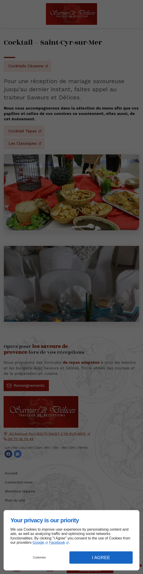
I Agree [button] (101, 557)
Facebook (57, 542)
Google (38, 542)
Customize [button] (39, 557)
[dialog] (71, 540)
